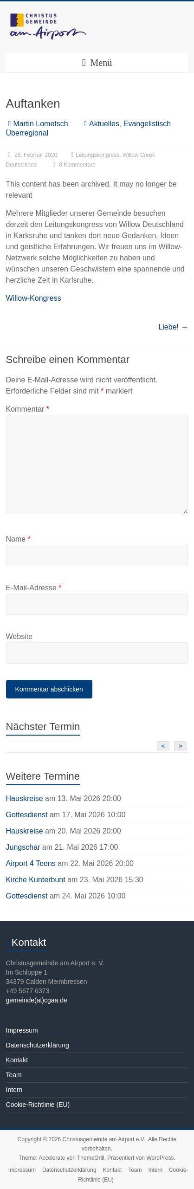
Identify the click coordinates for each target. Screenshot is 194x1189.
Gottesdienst (27, 815)
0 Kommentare (73, 165)
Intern (14, 1089)
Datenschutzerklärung (37, 1045)
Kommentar (27, 409)
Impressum (22, 1030)
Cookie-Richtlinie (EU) (38, 1104)
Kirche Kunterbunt (35, 880)
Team (14, 1075)
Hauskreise (24, 798)
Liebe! (173, 327)
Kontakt (17, 1060)
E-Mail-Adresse (34, 588)
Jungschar (23, 847)
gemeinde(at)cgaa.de (36, 1000)
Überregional (27, 133)
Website (19, 636)
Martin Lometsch (40, 124)
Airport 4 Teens (31, 863)
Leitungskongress (97, 155)
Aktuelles (104, 124)
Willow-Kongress (33, 298)
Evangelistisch (147, 124)
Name (18, 539)
